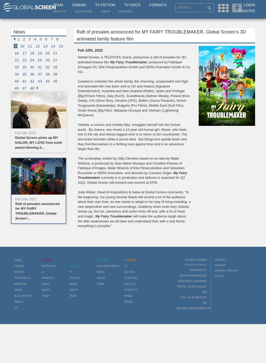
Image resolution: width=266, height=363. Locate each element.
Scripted (130, 278)
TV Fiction (105, 5)
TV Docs (132, 5)
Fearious (125, 11)
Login (249, 5)
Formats (158, 5)
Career (220, 265)
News (18, 290)
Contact (221, 259)
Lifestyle (131, 290)
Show (128, 301)
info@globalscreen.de (194, 308)
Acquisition (83, 11)
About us (59, 11)
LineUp (105, 11)
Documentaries (108, 266)
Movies (19, 272)
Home (18, 260)
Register (245, 11)
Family (128, 295)
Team (58, 5)
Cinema (79, 5)
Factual (130, 284)
